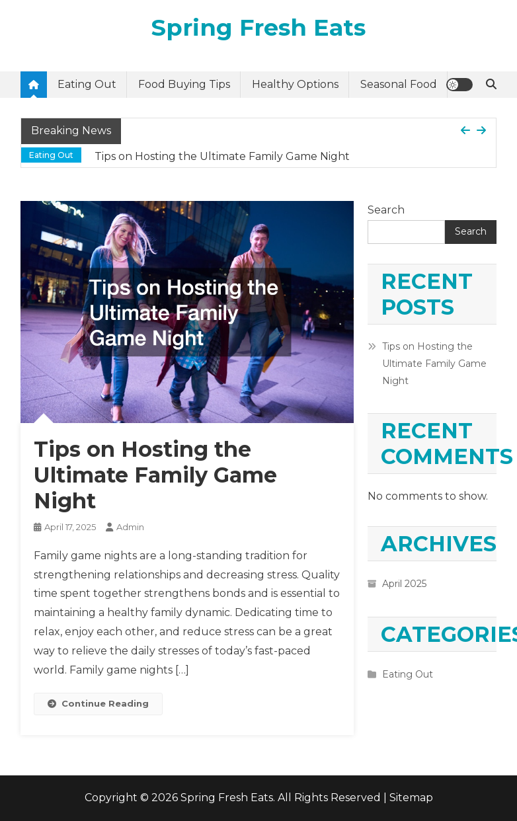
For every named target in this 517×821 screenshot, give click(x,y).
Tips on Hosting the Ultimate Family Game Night (222, 156)
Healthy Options (295, 84)
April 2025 (404, 584)
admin (130, 527)
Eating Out (87, 84)
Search (386, 210)
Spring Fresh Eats (258, 27)
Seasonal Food (398, 84)
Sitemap (411, 797)
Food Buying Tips (184, 84)
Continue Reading (98, 703)
